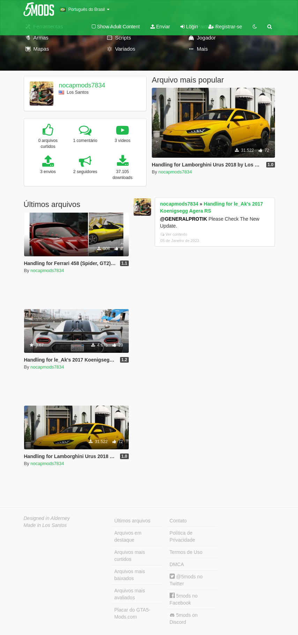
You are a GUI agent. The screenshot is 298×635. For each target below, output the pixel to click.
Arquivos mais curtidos (129, 555)
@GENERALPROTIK (183, 219)
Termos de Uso (186, 552)
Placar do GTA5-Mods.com (132, 613)
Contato (178, 520)
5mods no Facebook (184, 599)
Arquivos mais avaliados (129, 594)
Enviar (160, 26)
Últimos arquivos (132, 520)
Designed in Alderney (47, 518)
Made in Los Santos (45, 525)
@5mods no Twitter (186, 579)
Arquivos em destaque (128, 536)
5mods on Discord (184, 618)
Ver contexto (174, 234)
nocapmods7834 (82, 85)
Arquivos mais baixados (129, 575)
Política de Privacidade (182, 536)
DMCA (177, 564)
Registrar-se (225, 26)
